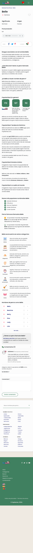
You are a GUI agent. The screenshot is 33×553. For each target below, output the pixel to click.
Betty (9, 362)
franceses (5, 319)
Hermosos (6, 469)
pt (4, 536)
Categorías (5, 519)
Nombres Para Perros (7, 8)
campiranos (5, 335)
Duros (19, 476)
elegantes (5, 304)
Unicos (19, 461)
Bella (8, 354)
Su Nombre (5, 419)
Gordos (6, 494)
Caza (19, 469)
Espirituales (7, 463)
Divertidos (6, 467)
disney (5, 287)
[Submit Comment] (10, 442)
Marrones (6, 490)
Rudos (19, 467)
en (4, 531)
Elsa (8, 366)
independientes (5, 311)
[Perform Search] (29, 453)
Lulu (8, 374)
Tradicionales (7, 465)
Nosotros (5, 523)
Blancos (6, 486)
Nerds (19, 465)
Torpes (19, 479)
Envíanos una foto (9, 386)
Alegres (20, 474)
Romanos (20, 488)
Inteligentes (7, 477)
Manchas (6, 492)
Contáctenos (6, 528)
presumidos (5, 327)
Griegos (20, 486)
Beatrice (10, 358)
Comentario (6, 427)
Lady (8, 370)
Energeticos (7, 479)
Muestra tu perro (7, 526)
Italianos (20, 492)
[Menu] (28, 2)
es (4, 534)
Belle (14, 8)
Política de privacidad (10, 546)
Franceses (20, 494)
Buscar (4, 521)
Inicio (3, 517)
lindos (5, 343)
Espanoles (20, 490)
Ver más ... (16, 378)
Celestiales (21, 463)
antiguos (5, 295)
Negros (5, 488)
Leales (19, 481)
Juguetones (7, 476)
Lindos (5, 461)
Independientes (8, 474)
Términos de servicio (22, 546)
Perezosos (6, 481)
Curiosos (20, 477)
